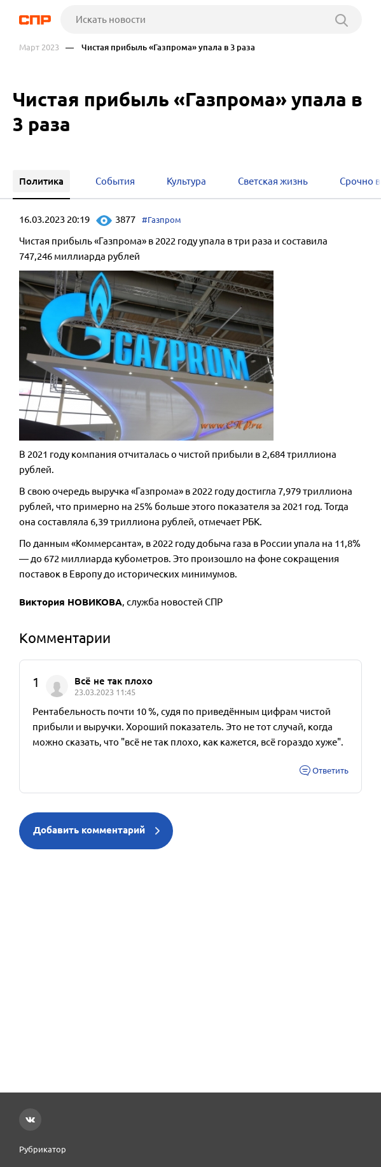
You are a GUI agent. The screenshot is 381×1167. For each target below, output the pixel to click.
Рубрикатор (42, 1149)
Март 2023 (39, 47)
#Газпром (161, 220)
